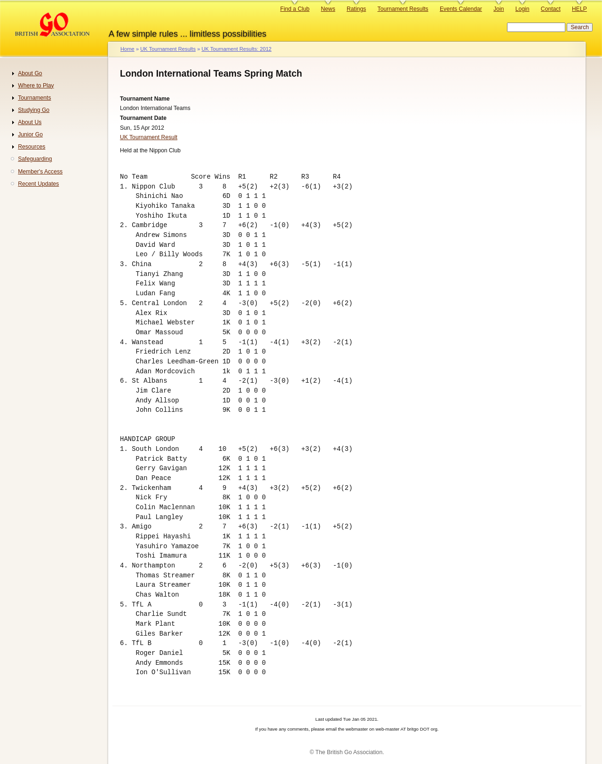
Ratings (356, 9)
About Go (30, 73)
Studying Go (33, 110)
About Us (29, 122)
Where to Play (36, 85)
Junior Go (30, 134)
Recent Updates (38, 184)
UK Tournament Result (148, 137)
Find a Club (294, 9)
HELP (579, 9)
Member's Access (40, 171)
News (328, 9)
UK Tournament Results (168, 49)
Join (498, 9)
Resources (31, 146)
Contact (551, 9)
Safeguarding (35, 159)
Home (127, 49)
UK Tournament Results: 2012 (236, 49)
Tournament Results (403, 9)
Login (522, 9)
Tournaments (34, 98)
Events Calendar (461, 9)
